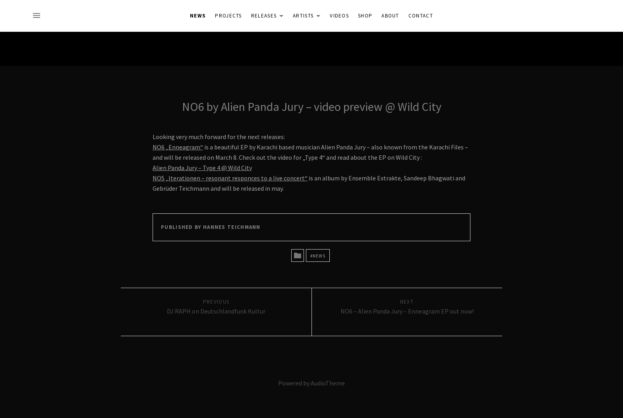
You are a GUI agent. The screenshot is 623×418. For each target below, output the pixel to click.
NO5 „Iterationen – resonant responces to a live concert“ (230, 178)
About (390, 15)
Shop (365, 15)
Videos (339, 15)
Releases (269, 17)
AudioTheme (328, 383)
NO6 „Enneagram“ (178, 147)
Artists (309, 17)
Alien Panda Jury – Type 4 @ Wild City (202, 168)
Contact (420, 15)
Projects (228, 15)
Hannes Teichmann (232, 227)
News (198, 15)
